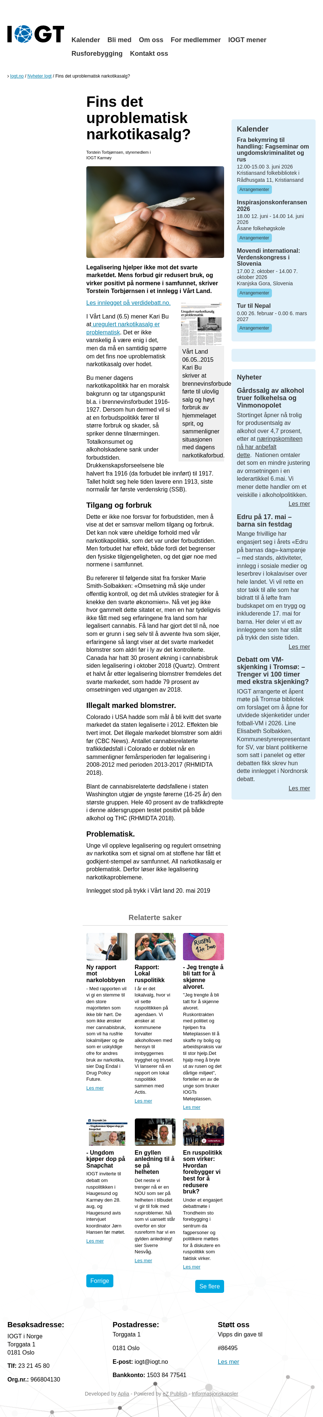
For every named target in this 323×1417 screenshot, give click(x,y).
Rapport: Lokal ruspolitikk (150, 973)
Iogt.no (17, 76)
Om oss (151, 40)
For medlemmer (196, 40)
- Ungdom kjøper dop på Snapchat (105, 1159)
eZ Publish (175, 1394)
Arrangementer (254, 189)
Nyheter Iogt (39, 76)
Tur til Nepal (254, 306)
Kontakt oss (149, 53)
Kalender (85, 40)
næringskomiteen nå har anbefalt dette (270, 447)
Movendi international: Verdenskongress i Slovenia (268, 257)
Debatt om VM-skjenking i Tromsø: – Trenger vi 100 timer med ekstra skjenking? (273, 670)
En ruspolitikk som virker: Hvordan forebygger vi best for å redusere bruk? (202, 1172)
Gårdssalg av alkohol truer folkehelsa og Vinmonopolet (270, 398)
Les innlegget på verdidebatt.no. (128, 303)
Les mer (95, 1088)
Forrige (99, 1281)
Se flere (209, 1286)
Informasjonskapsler (215, 1394)
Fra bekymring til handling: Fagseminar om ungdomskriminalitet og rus (273, 150)
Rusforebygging (97, 53)
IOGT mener (247, 40)
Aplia (123, 1394)
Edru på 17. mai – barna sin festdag (264, 520)
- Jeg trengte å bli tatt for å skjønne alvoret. (203, 977)
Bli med (119, 40)
